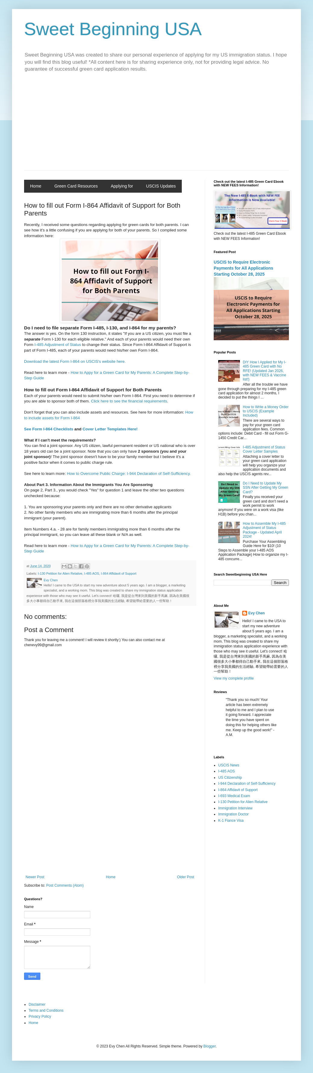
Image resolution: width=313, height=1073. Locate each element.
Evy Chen (256, 613)
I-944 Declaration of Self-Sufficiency (247, 783)
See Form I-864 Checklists (48, 429)
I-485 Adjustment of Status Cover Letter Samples (264, 449)
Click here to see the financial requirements (129, 401)
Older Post (185, 877)
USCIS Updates (161, 186)
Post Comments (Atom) (65, 885)
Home (35, 186)
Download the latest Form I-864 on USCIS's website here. (75, 361)
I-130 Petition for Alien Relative (60, 573)
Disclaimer (37, 1004)
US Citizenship (230, 777)
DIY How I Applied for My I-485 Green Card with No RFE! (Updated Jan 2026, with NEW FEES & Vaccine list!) (264, 371)
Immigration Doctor (233, 814)
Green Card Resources (76, 186)
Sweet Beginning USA (113, 29)
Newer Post (35, 877)
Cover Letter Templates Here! (110, 429)
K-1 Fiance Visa (231, 820)
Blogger (209, 1046)
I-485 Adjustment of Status (57, 344)
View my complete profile (234, 678)
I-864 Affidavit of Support (118, 573)
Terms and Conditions (46, 1010)
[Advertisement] (156, 125)
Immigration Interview (235, 808)
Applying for (122, 186)
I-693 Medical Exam (234, 796)
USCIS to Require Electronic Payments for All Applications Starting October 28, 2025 (243, 268)
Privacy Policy (40, 1016)
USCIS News (228, 765)
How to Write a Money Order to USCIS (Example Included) (266, 411)
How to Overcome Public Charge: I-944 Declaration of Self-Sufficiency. (129, 473)
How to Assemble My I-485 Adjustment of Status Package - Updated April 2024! (264, 530)
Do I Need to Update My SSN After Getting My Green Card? (265, 487)
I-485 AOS (91, 573)
